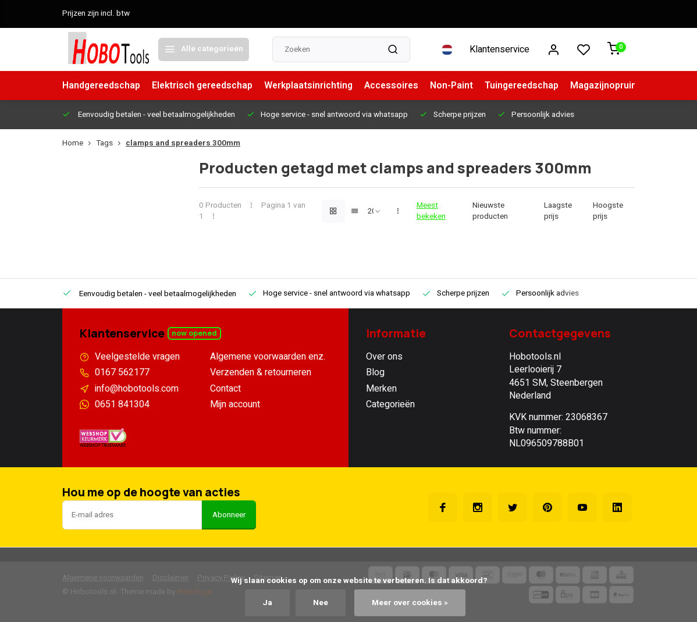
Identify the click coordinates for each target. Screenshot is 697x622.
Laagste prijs (558, 211)
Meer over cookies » (410, 603)
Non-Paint (459, 86)
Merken (381, 388)
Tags (111, 143)
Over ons (384, 356)
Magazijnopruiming (622, 86)
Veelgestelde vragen (137, 356)
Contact (225, 388)
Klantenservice (499, 49)
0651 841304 (122, 404)
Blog (375, 372)
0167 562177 (122, 372)
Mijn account (235, 404)
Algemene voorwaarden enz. (267, 356)
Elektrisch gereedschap (206, 86)
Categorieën (390, 404)
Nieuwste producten (490, 211)
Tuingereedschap (531, 86)
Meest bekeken (431, 211)
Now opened (194, 333)
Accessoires (398, 86)
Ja (267, 603)
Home (79, 143)
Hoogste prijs (608, 211)
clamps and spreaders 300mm (183, 143)
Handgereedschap (102, 86)
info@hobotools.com (137, 388)
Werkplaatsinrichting (314, 86)
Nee (320, 603)
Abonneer (229, 515)
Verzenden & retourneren (260, 372)
